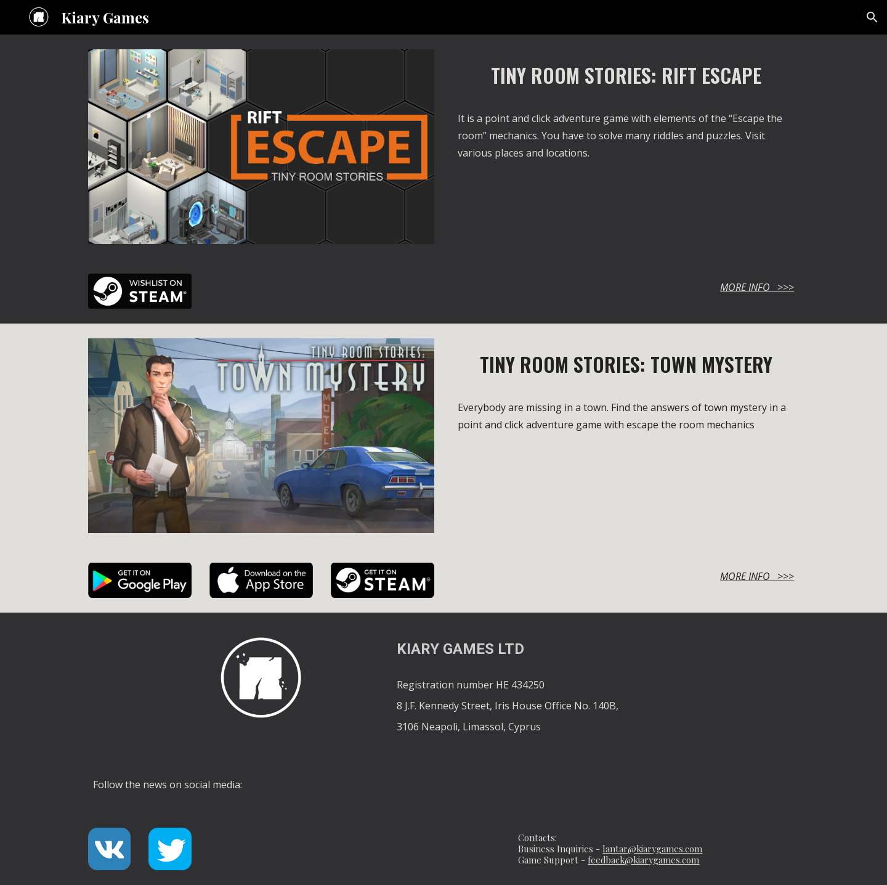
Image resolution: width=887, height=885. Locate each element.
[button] (872, 17)
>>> (782, 287)
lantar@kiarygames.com (652, 848)
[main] (626, 75)
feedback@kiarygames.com (643, 860)
